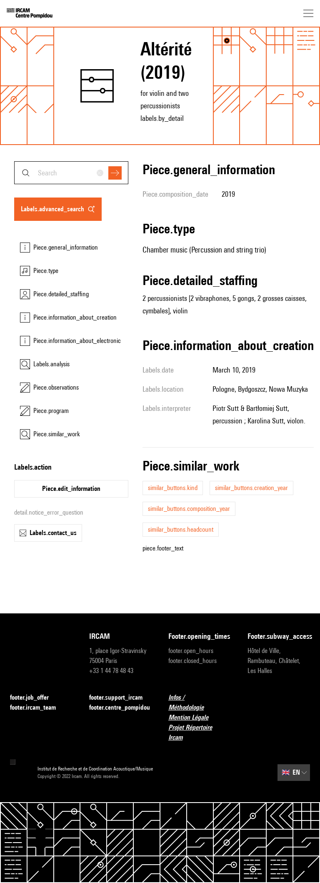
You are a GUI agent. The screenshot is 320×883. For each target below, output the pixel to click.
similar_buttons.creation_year (251, 488)
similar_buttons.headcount (180, 529)
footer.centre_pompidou (119, 707)
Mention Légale (193, 717)
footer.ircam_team (38, 707)
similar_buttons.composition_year (189, 509)
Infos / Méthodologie (199, 702)
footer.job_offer (34, 697)
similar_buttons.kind (173, 488)
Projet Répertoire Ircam (199, 732)
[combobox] (71, 172)
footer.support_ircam (120, 697)
